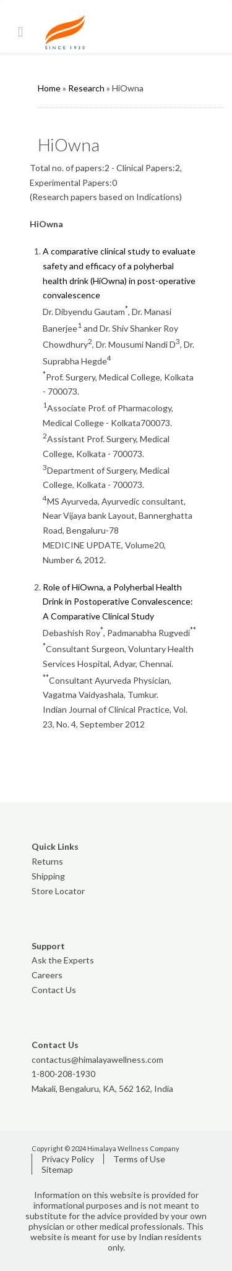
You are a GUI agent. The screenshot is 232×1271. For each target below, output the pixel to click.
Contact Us (54, 989)
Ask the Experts (63, 960)
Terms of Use (139, 1159)
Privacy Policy (67, 1159)
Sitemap (57, 1169)
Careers (47, 975)
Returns (47, 861)
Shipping (48, 876)
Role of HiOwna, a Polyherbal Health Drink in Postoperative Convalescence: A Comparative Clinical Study (118, 602)
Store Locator (58, 891)
